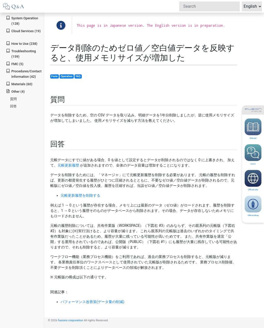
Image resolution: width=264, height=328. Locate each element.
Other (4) (15, 91)
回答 (13, 106)
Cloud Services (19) (23, 31)
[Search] (209, 6)
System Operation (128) (22, 20)
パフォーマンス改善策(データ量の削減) (93, 302)
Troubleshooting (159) (21, 53)
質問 (13, 99)
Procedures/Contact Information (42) (24, 74)
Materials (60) (19, 84)
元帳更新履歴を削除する (80, 195)
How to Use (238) (21, 43)
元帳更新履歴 (68, 165)
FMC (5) (14, 64)
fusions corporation (70, 320)
